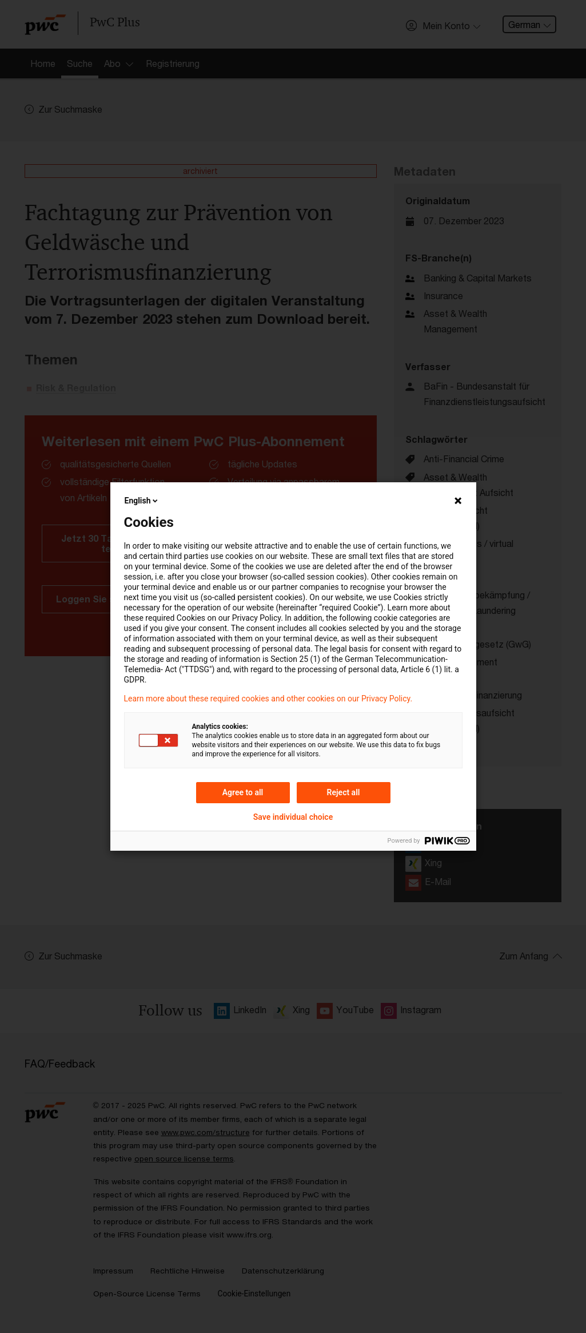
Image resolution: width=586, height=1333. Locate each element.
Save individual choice (293, 817)
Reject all (343, 792)
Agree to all (243, 792)
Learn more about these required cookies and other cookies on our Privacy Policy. (268, 698)
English (142, 500)
